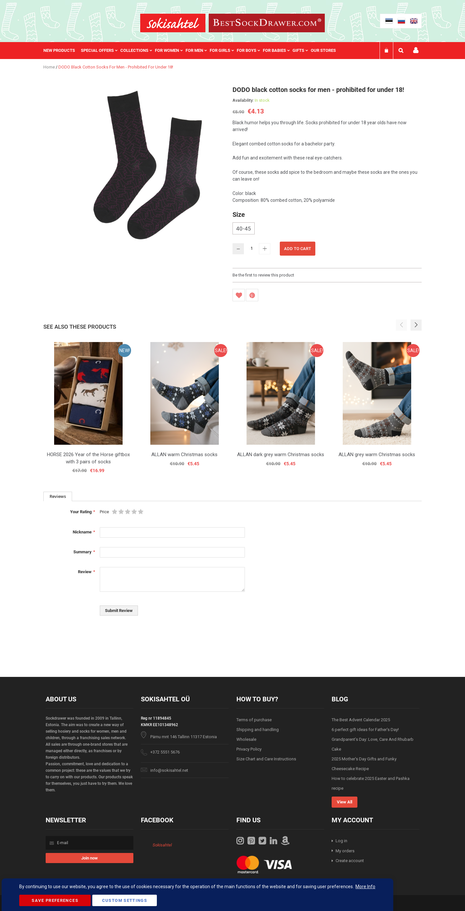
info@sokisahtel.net (169, 770)
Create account (350, 860)
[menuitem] (62, 50)
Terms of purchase (254, 719)
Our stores (323, 50)
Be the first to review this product (263, 275)
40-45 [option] (243, 228)
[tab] (57, 496)
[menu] (192, 50)
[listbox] (327, 229)
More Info (365, 886)
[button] (416, 325)
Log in (341, 840)
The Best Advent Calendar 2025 (361, 719)
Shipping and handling (257, 729)
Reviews (58, 496)
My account (415, 50)
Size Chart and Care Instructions (266, 758)
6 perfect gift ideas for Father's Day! (365, 729)
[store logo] (172, 23)
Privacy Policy (249, 749)
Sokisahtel (162, 845)
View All (344, 801)
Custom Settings (124, 900)
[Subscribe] (89, 858)
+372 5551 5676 (165, 752)
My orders (345, 850)
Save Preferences (55, 900)
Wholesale (246, 739)
